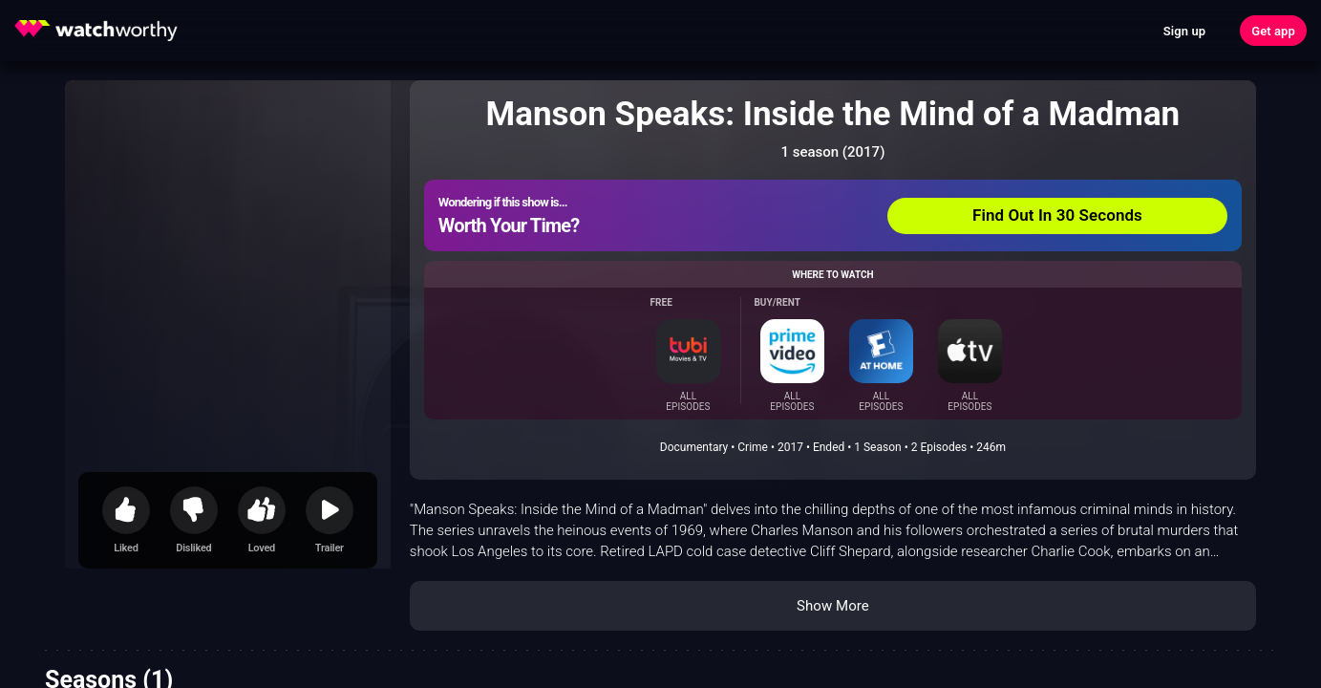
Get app (1273, 31)
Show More (833, 605)
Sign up (1184, 31)
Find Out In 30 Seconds (1057, 215)
